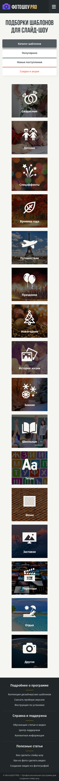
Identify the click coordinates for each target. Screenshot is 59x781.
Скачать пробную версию (29, 699)
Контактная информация (29, 735)
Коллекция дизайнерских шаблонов (29, 694)
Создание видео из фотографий (29, 765)
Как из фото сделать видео (29, 760)
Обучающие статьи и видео (29, 724)
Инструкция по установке (30, 705)
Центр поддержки (29, 730)
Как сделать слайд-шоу (29, 755)
